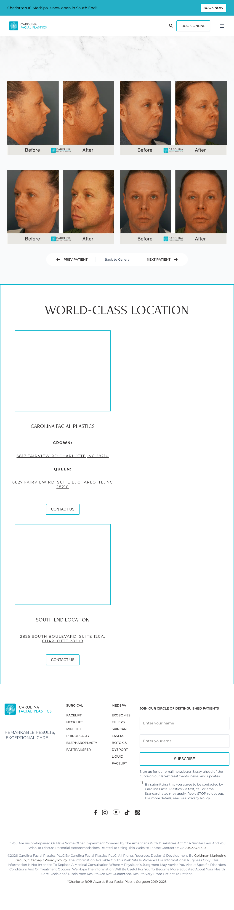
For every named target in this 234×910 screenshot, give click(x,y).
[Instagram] (105, 812)
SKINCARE (120, 729)
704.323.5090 (195, 848)
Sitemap (35, 860)
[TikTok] (127, 812)
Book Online (193, 26)
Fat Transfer (78, 750)
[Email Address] (184, 741)
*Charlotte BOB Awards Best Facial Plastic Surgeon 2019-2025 (117, 882)
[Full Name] (184, 723)
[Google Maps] (137, 812)
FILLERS (118, 722)
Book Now (213, 8)
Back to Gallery (117, 259)
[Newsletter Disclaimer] (141, 784)
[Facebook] (95, 812)
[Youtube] (116, 812)
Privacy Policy (198, 798)
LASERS (118, 736)
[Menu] (222, 25)
